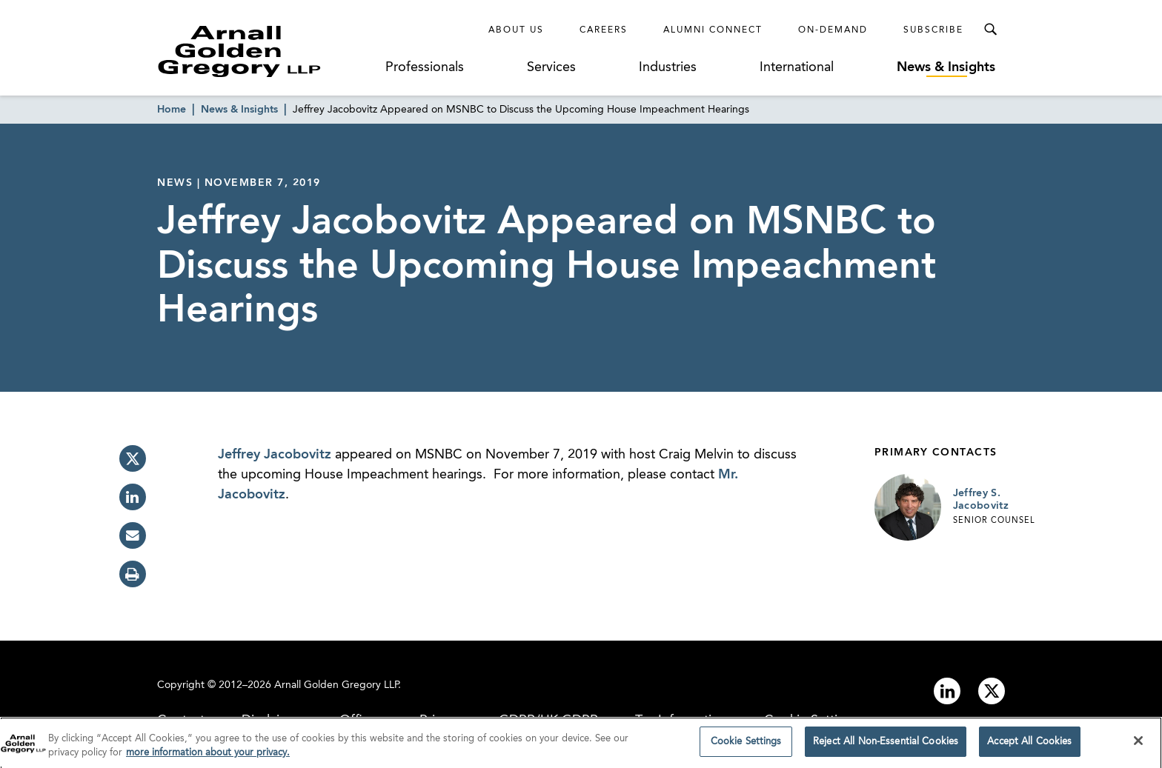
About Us (516, 30)
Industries (668, 67)
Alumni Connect (713, 30)
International (797, 67)
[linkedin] (132, 497)
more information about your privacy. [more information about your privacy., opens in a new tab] (208, 756)
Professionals (424, 67)
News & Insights (946, 67)
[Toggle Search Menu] (990, 29)
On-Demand (833, 30)
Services (551, 67)
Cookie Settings (746, 745)
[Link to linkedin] (947, 691)
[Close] (1138, 744)
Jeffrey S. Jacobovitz (981, 500)
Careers (604, 30)
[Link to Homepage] (266, 51)
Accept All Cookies (1029, 745)
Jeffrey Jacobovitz (274, 454)
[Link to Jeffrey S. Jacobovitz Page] (907, 507)
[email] (132, 535)
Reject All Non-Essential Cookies (885, 745)
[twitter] (132, 458)
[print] (132, 574)
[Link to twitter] (991, 691)
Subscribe (933, 30)
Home (171, 109)
